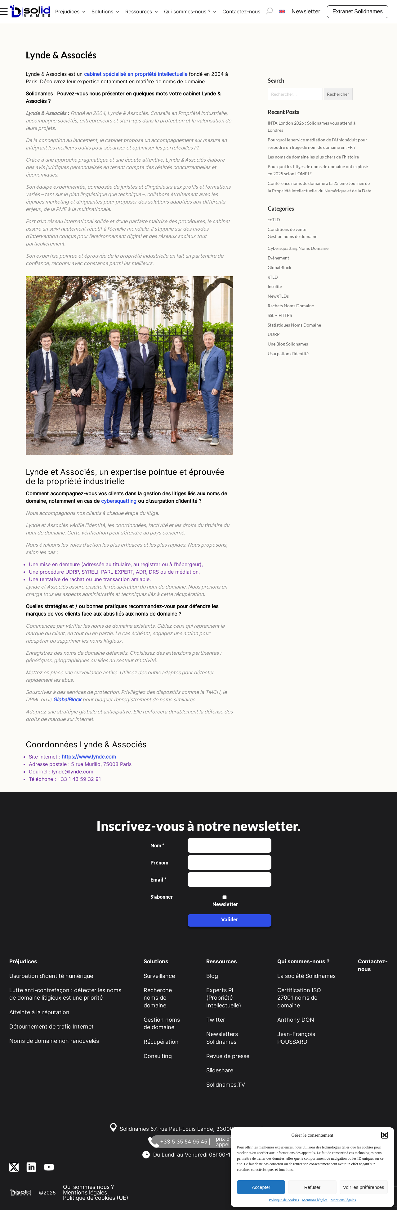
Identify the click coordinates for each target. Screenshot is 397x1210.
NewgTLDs (278, 296)
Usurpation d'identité (288, 353)
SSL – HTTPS (280, 315)
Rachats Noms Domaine (291, 305)
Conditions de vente (287, 229)
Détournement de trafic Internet (51, 1026)
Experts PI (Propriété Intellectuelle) (223, 998)
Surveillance (159, 976)
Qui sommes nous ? (88, 1187)
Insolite (275, 286)
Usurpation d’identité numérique (51, 976)
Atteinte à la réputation (39, 1012)
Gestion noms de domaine (292, 236)
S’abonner (161, 896)
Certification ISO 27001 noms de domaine (299, 998)
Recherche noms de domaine (158, 998)
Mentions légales (315, 1200)
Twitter (215, 1019)
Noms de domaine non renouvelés (54, 1041)
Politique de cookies (284, 1200)
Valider (229, 919)
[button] (384, 1135)
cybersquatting (118, 501)
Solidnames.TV (225, 1084)
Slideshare (219, 1070)
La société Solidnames (306, 976)
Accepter (261, 1187)
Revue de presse (227, 1056)
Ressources (138, 11)
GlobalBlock (67, 699)
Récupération (161, 1041)
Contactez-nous (241, 11)
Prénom (159, 862)
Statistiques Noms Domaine (294, 325)
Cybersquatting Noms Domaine (298, 248)
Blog (212, 976)
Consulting (158, 1056)
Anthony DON (295, 1019)
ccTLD (274, 219)
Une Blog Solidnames (288, 343)
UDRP (274, 334)
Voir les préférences (363, 1187)
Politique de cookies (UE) (95, 1197)
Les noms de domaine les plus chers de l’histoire (313, 156)
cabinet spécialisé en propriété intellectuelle (135, 74)
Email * (158, 879)
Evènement (278, 257)
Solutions (102, 11)
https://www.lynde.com (89, 757)
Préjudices (67, 11)
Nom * (157, 845)
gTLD (273, 277)
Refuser (312, 1187)
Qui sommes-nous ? (187, 11)
